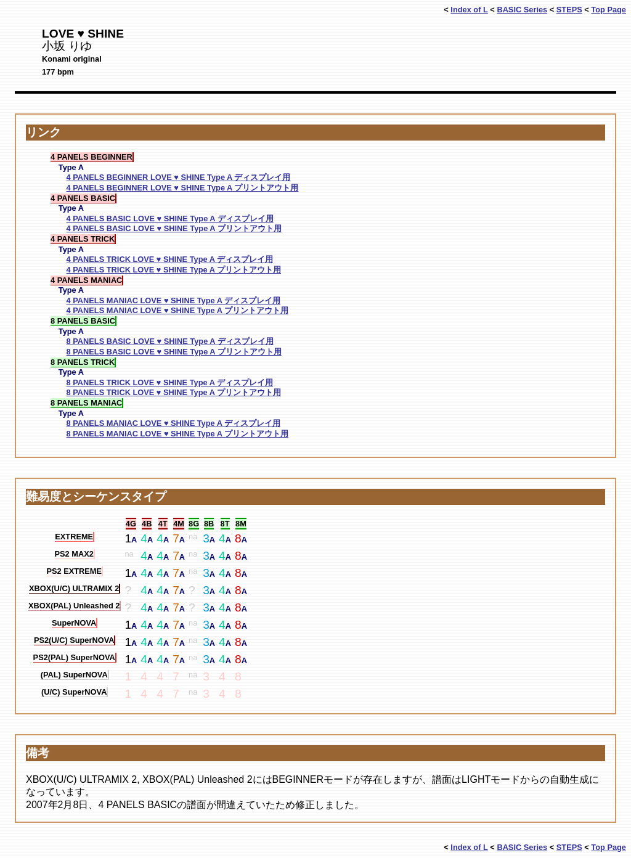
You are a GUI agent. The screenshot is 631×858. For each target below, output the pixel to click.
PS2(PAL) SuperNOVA (74, 657)
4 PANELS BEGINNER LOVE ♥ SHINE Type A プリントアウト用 (183, 187)
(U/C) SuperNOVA (74, 692)
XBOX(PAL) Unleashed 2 (74, 605)
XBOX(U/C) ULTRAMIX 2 (74, 588)
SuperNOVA (74, 622)
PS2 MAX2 (74, 553)
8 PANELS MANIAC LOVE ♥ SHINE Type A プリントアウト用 (177, 433)
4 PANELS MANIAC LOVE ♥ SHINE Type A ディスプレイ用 (173, 300)
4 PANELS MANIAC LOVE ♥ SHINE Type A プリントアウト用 (177, 310)
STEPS (569, 9)
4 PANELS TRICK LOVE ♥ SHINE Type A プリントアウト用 (174, 269)
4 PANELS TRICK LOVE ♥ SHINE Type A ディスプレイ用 (170, 259)
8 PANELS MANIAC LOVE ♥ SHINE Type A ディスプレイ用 (173, 423)
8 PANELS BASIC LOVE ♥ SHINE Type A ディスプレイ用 (170, 341)
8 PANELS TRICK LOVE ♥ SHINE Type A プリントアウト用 (174, 392)
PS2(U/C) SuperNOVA (74, 640)
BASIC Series (522, 9)
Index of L (468, 9)
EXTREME (74, 536)
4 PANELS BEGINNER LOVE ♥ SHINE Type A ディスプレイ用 (179, 177)
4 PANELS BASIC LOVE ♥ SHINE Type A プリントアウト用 (174, 228)
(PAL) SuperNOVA (74, 674)
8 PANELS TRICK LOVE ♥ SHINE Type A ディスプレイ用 (170, 382)
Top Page (608, 9)
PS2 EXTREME (74, 571)
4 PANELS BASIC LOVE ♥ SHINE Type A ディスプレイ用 (170, 218)
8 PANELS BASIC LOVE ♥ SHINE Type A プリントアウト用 (174, 351)
